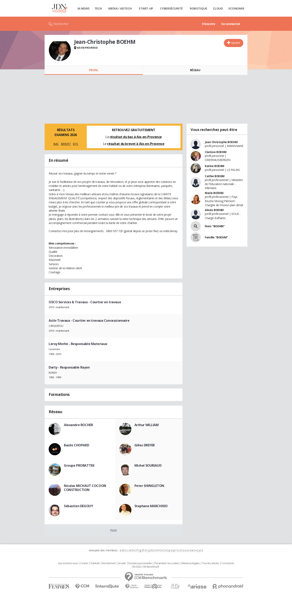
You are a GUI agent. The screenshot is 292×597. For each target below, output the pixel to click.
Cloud (218, 8)
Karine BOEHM (214, 166)
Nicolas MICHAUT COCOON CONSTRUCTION (85, 487)
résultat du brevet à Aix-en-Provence (135, 143)
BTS (75, 144)
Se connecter (230, 24)
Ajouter (235, 43)
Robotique (198, 8)
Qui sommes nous (68, 563)
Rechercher (61, 24)
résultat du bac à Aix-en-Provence (136, 137)
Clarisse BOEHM (215, 152)
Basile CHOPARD (76, 445)
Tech (98, 8)
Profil (93, 70)
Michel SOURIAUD (148, 465)
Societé (122, 563)
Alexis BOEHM (214, 210)
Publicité (95, 563)
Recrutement (109, 563)
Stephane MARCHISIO (151, 506)
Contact (84, 563)
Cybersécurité (171, 8)
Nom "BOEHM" (215, 226)
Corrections (227, 563)
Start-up (146, 8)
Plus (113, 530)
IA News (83, 8)
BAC (56, 144)
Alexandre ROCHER (78, 425)
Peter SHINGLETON (149, 485)
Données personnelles (140, 563)
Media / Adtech (120, 8)
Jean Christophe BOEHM (221, 142)
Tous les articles (210, 563)
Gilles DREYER (144, 445)
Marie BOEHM (214, 193)
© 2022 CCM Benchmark (146, 566)
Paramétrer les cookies (167, 563)
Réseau (195, 70)
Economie (236, 8)
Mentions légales (191, 563)
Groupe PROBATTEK (79, 465)
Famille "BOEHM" (216, 237)
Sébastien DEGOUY (78, 506)
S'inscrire (208, 24)
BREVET (66, 144)
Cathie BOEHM (214, 176)
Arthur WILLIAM (146, 425)
